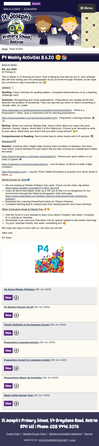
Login (72, 440)
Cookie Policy (13, 433)
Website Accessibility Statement (65, 433)
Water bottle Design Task (18, 395)
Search (36, 3)
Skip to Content (11, 8)
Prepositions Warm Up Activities (23, 377)
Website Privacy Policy (34, 433)
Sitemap (88, 433)
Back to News (9, 64)
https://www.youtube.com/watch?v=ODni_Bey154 (32, 188)
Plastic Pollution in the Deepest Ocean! (27, 324)
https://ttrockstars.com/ (14, 171)
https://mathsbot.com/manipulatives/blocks (25, 164)
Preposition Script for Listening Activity (27, 360)
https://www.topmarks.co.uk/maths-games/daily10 (29, 156)
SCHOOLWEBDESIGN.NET (53, 440)
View (8, 298)
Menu (87, 8)
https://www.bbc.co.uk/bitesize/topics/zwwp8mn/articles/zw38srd (37, 110)
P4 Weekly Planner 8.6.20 (18, 307)
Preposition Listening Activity (21, 342)
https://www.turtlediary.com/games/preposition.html (29, 118)
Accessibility (30, 8)
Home (5, 49)
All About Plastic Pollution (19, 289)
